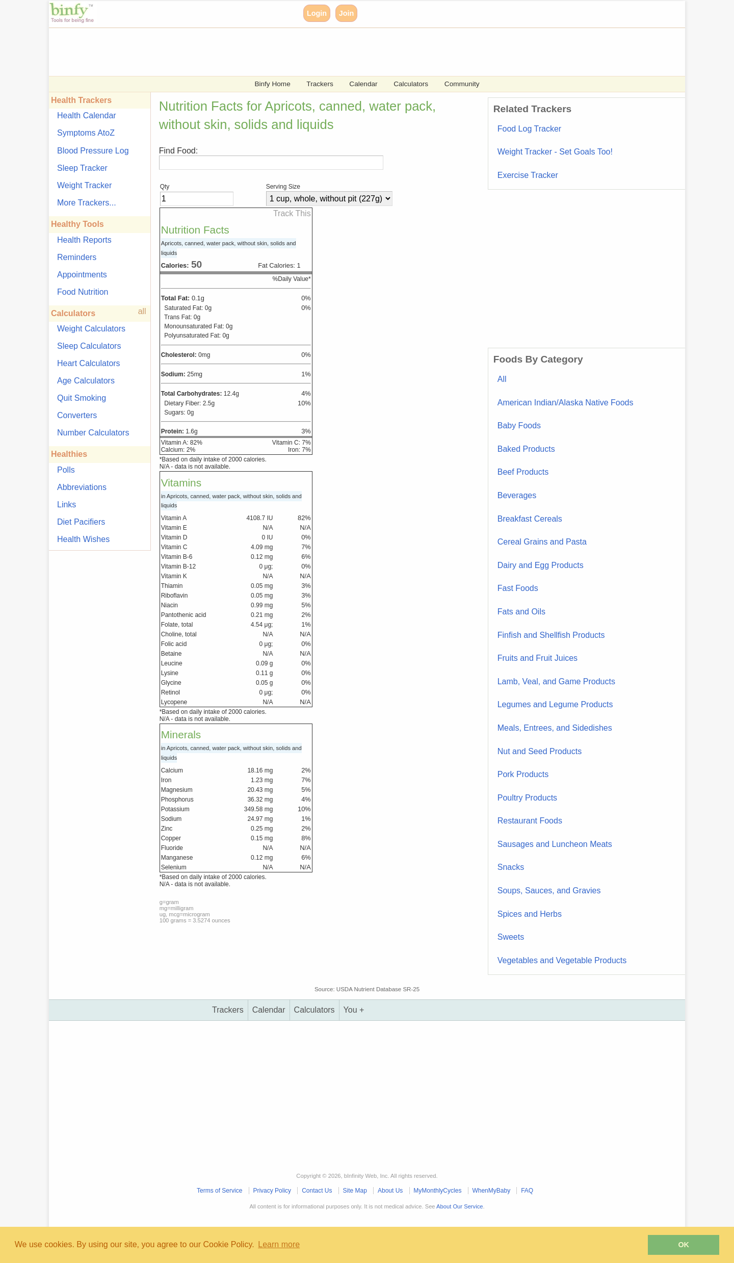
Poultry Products (527, 797)
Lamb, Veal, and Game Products (556, 681)
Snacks (510, 867)
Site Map (355, 1190)
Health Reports (84, 240)
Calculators (411, 84)
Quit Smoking (81, 398)
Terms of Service (219, 1190)
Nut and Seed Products (539, 751)
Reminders (76, 257)
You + (354, 1010)
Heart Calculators (88, 363)
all (142, 311)
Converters (77, 415)
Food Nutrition (83, 292)
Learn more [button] (279, 1244)
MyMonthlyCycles (437, 1190)
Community (462, 84)
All (502, 379)
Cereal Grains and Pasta (542, 541)
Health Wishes (83, 539)
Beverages (517, 495)
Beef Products (523, 472)
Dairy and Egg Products (540, 565)
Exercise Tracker (527, 175)
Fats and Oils (521, 611)
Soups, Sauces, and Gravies (549, 890)
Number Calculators (93, 432)
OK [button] (683, 1245)
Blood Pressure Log (93, 150)
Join (346, 13)
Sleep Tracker (82, 168)
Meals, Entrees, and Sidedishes (554, 728)
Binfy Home (272, 84)
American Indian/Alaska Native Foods (565, 402)
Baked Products (526, 449)
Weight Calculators (91, 328)
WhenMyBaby (491, 1190)
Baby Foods (519, 425)
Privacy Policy (272, 1190)
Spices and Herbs (529, 914)
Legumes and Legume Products (555, 704)
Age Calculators (86, 380)
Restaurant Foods (529, 820)
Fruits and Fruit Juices (537, 658)
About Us (390, 1190)
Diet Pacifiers (81, 522)
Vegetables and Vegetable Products (562, 960)
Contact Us (317, 1190)
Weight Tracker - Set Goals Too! (555, 151)
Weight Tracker (84, 185)
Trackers (319, 84)
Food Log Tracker (529, 128)
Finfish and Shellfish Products (551, 635)
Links (66, 504)
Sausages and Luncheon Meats (554, 844)
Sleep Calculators (89, 346)
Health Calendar (86, 115)
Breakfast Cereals (529, 518)
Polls (66, 470)
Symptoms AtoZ (86, 132)
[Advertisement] (355, 51)
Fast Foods (517, 588)
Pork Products (522, 774)
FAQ (527, 1190)
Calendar (363, 84)
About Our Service (459, 1206)
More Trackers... (86, 202)
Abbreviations (82, 487)
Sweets (510, 937)
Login (317, 13)
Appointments (82, 274)
